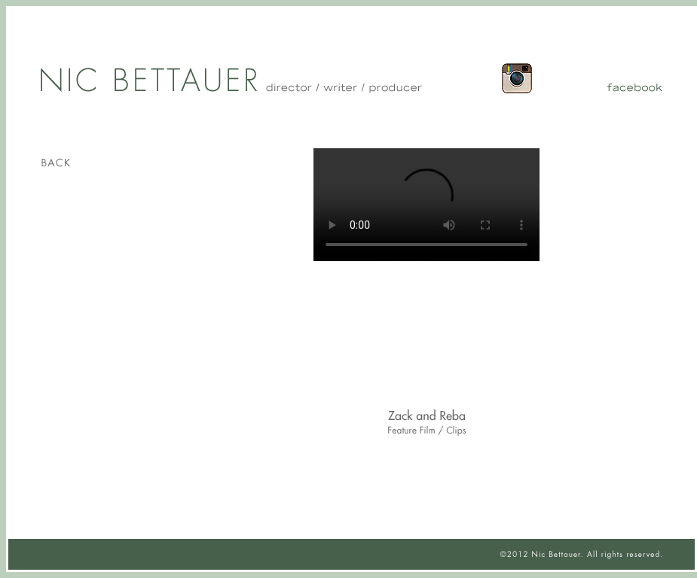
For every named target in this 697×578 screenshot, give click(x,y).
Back (104, 163)
